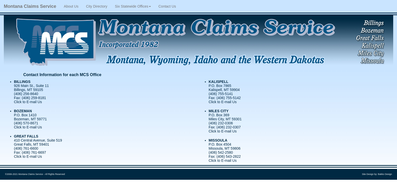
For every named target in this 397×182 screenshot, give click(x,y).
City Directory (96, 6)
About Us (73, 6)
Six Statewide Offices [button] (133, 6)
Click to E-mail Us (28, 102)
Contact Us (167, 6)
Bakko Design (385, 174)
